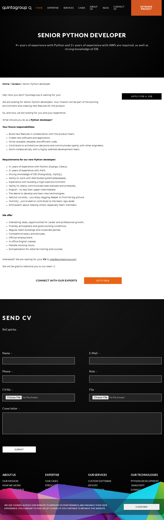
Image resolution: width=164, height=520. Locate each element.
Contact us (119, 7)
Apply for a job (141, 96)
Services (68, 8)
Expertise (53, 8)
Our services (97, 474)
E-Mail (94, 353)
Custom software (99, 481)
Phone (7, 371)
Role (93, 371)
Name (7, 353)
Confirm (142, 507)
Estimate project (146, 7)
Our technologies (144, 474)
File (91, 389)
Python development (145, 481)
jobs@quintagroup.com (63, 259)
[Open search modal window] (30, 8)
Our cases (51, 481)
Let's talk (103, 280)
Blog (106, 8)
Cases (81, 8)
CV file (7, 389)
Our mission (10, 481)
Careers (16, 84)
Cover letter (11, 408)
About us (94, 7)
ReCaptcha (9, 329)
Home (39, 8)
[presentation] (26, 340)
